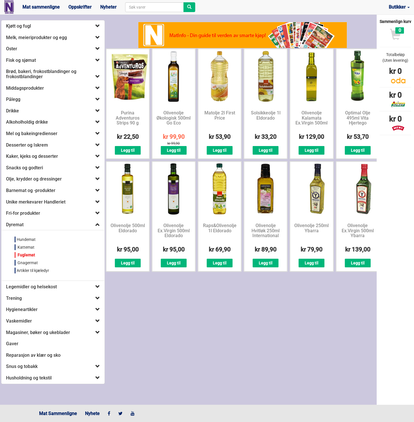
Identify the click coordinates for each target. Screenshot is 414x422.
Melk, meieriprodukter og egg (36, 37)
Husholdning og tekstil (29, 378)
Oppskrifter (80, 7)
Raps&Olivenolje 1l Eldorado (220, 228)
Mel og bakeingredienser (31, 133)
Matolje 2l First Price (219, 115)
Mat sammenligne (41, 7)
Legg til (128, 150)
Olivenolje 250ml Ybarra (311, 228)
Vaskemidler (19, 321)
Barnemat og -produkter (30, 190)
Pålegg (13, 99)
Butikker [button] (399, 7)
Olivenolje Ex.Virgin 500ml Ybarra (358, 230)
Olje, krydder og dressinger (34, 179)
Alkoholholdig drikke (27, 122)
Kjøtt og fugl (18, 26)
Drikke (12, 111)
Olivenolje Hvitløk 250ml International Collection (266, 233)
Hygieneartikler (22, 309)
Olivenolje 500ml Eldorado (128, 228)
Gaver (12, 343)
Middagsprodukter (25, 88)
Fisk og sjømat (21, 60)
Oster (11, 48)
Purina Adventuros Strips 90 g (128, 118)
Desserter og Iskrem (27, 145)
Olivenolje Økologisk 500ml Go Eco (173, 118)
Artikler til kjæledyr (33, 270)
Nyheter (108, 7)
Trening (14, 298)
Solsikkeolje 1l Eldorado (265, 115)
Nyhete (92, 413)
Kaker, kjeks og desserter (32, 156)
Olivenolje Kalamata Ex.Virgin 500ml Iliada (311, 120)
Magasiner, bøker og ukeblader (38, 332)
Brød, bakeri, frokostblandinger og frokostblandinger (41, 74)
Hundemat (26, 239)
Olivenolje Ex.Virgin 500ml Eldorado (174, 230)
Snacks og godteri (24, 167)
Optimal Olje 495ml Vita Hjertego (357, 118)
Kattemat (25, 247)
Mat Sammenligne (58, 413)
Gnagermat (27, 262)
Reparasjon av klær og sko (33, 355)
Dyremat (15, 224)
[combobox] (154, 7)
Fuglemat (26, 255)
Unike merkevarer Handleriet (35, 202)
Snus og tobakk (22, 366)
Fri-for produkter (23, 213)
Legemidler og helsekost (31, 286)
